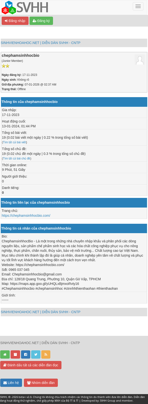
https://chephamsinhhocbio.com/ (26, 215)
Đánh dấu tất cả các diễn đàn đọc (30, 365)
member (127, 400)
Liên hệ (11, 383)
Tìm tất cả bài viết (14, 142)
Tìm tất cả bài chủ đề (16, 158)
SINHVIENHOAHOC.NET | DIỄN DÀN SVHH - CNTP (41, 43)
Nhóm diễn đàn (41, 383)
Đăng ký (41, 21)
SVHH (3, 397)
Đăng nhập (15, 21)
